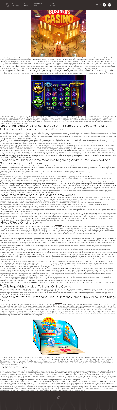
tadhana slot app (46, 263)
